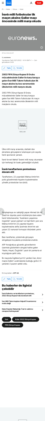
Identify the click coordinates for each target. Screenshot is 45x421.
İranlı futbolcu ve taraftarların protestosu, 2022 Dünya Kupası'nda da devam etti (18, 294)
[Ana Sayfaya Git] (9, 3)
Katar (21, 9)
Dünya (15, 9)
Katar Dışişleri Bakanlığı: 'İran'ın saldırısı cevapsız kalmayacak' (17, 310)
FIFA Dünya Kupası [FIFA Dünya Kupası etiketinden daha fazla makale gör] (12, 325)
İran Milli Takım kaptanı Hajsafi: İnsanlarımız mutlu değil (19, 302)
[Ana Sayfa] (2, 9)
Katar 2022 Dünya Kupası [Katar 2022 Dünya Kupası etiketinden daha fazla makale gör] (25, 319)
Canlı (39, 3)
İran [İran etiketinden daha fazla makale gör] (6, 319)
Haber (8, 9)
